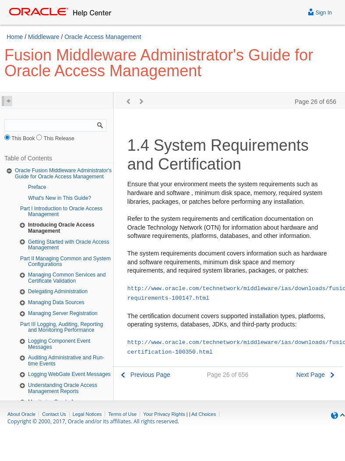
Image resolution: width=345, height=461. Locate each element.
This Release (59, 138)
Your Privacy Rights (164, 414)
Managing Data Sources (56, 302)
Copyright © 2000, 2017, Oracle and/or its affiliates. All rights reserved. (93, 421)
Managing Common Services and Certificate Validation (67, 278)
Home (15, 36)
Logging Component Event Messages (59, 344)
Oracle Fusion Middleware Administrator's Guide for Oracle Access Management (63, 173)
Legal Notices (87, 414)
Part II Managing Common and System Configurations (65, 261)
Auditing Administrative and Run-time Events (66, 361)
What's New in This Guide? (59, 198)
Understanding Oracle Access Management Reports (62, 388)
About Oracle (21, 414)
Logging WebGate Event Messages (69, 374)
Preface (37, 187)
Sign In (320, 11)
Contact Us (54, 414)
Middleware (44, 36)
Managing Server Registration (63, 313)
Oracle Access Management (102, 36)
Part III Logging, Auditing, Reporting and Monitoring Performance (61, 327)
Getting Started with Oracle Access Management (68, 245)
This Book (23, 138)
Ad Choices (203, 414)
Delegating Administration (58, 291)
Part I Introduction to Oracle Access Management (61, 211)
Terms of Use (122, 414)
